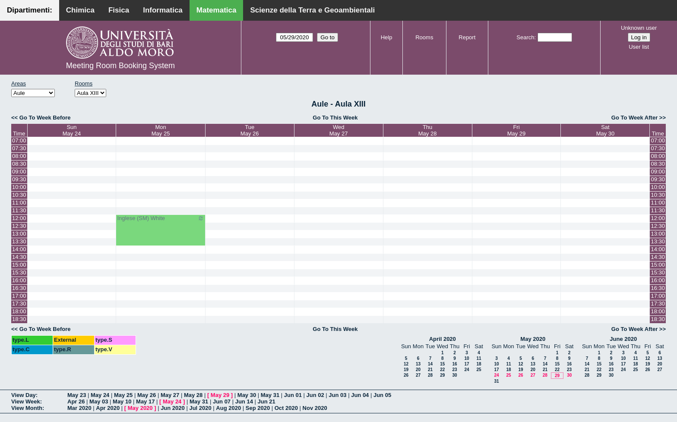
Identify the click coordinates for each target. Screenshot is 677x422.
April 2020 (442, 339)
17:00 (19, 296)
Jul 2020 (200, 408)
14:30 (19, 257)
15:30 (19, 272)
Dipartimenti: (29, 10)
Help (386, 37)
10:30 (19, 195)
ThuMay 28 (427, 130)
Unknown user (639, 28)
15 (442, 364)
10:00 (19, 187)
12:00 (19, 218)
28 (430, 375)
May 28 (193, 395)
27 (418, 375)
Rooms (424, 37)
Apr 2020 (108, 408)
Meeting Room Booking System (120, 65)
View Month (26, 408)
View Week (25, 401)
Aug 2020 (228, 408)
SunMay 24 (72, 130)
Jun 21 (266, 401)
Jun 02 (315, 395)
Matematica (216, 10)
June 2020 (623, 339)
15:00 (19, 264)
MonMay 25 (161, 130)
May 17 (145, 401)
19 (406, 369)
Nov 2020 (315, 408)
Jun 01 (293, 395)
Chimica (80, 10)
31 (496, 381)
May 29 (220, 395)
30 (454, 375)
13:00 (19, 233)
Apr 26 (76, 401)
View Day (23, 395)
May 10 (122, 401)
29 (442, 375)
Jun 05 (382, 395)
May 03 (98, 401)
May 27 (170, 395)
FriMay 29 (516, 130)
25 (478, 369)
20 (418, 369)
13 (418, 364)
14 (430, 364)
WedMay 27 (338, 130)
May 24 (100, 395)
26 (406, 375)
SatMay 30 (605, 130)
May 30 (246, 395)
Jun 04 (360, 395)
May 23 (76, 395)
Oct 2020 (286, 408)
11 (478, 358)
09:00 (19, 171)
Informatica (163, 10)
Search (525, 37)
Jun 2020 (173, 408)
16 (454, 364)
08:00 (19, 156)
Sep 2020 (258, 408)
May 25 (123, 395)
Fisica (118, 10)
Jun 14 (244, 401)
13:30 (19, 241)
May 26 (146, 395)
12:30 (19, 226)
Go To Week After (634, 117)
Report (467, 37)
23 (454, 369)
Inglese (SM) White (160, 218)
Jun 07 (222, 401)
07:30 (19, 148)
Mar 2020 (79, 408)
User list (639, 47)
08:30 (19, 164)
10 (466, 358)
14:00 (19, 249)
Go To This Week (335, 117)
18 (478, 364)
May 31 (270, 395)
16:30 (19, 288)
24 (466, 369)
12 (406, 364)
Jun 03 (337, 395)
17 (466, 364)
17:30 (19, 303)
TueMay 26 (249, 130)
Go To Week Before (45, 117)
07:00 (19, 140)
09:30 (19, 179)
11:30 (19, 210)
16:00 (19, 280)
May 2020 (532, 339)
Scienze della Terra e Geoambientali (312, 10)
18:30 (19, 319)
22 (442, 369)
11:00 (19, 202)
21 (430, 369)
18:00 (19, 311)
